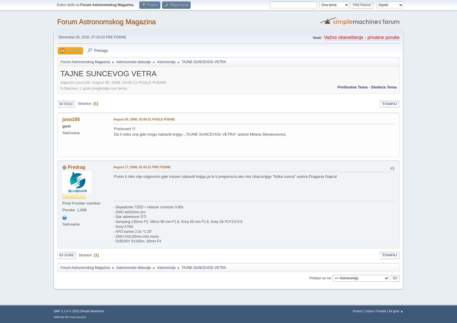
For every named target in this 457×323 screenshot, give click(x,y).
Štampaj (389, 104)
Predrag (76, 167)
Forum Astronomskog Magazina (106, 22)
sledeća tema (384, 87)
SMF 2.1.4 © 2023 (66, 311)
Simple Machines (92, 311)
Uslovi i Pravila (375, 311)
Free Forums (78, 317)
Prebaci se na (320, 278)
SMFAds (59, 317)
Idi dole (66, 104)
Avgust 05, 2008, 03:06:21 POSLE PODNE (144, 119)
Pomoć (358, 311)
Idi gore (66, 255)
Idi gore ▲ (396, 311)
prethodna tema (353, 87)
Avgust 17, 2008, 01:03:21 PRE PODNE (142, 167)
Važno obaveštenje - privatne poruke (362, 37)
